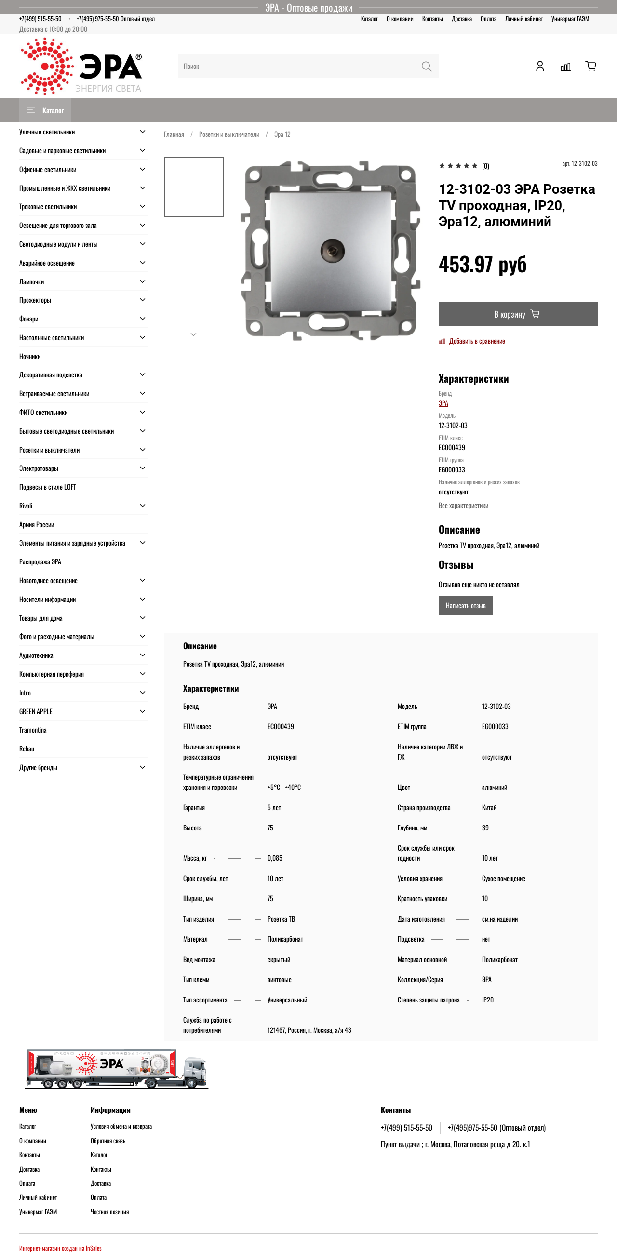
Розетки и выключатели (229, 134)
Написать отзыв (466, 605)
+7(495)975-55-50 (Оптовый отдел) (497, 1127)
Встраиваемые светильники (54, 393)
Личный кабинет (524, 18)
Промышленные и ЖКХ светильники (64, 188)
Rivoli (25, 505)
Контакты (432, 18)
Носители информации (47, 599)
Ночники (29, 356)
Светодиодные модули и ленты (58, 244)
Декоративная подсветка (50, 374)
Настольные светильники (51, 337)
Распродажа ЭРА (40, 561)
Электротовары (38, 468)
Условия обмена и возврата (121, 1126)
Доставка (462, 18)
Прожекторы (35, 299)
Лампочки (31, 281)
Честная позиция (110, 1211)
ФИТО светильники (43, 412)
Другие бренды (38, 767)
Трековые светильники (48, 206)
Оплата (488, 18)
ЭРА (443, 403)
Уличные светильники (47, 131)
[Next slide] (194, 334)
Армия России (36, 524)
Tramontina (33, 729)
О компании (400, 18)
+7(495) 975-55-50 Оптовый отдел (116, 18)
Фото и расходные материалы (56, 636)
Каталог (369, 18)
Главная (174, 134)
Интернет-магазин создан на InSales (60, 1248)
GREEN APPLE (36, 711)
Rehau (26, 748)
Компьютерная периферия (51, 673)
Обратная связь (108, 1140)
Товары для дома (41, 618)
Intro (25, 692)
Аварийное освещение (47, 262)
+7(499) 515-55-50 (40, 18)
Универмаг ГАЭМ (570, 18)
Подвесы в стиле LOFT (47, 486)
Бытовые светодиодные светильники (66, 431)
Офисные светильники (47, 169)
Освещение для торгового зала (58, 225)
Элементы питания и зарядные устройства (72, 542)
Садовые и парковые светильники (62, 150)
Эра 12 (282, 134)
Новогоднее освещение (48, 580)
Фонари (28, 318)
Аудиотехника (36, 655)
